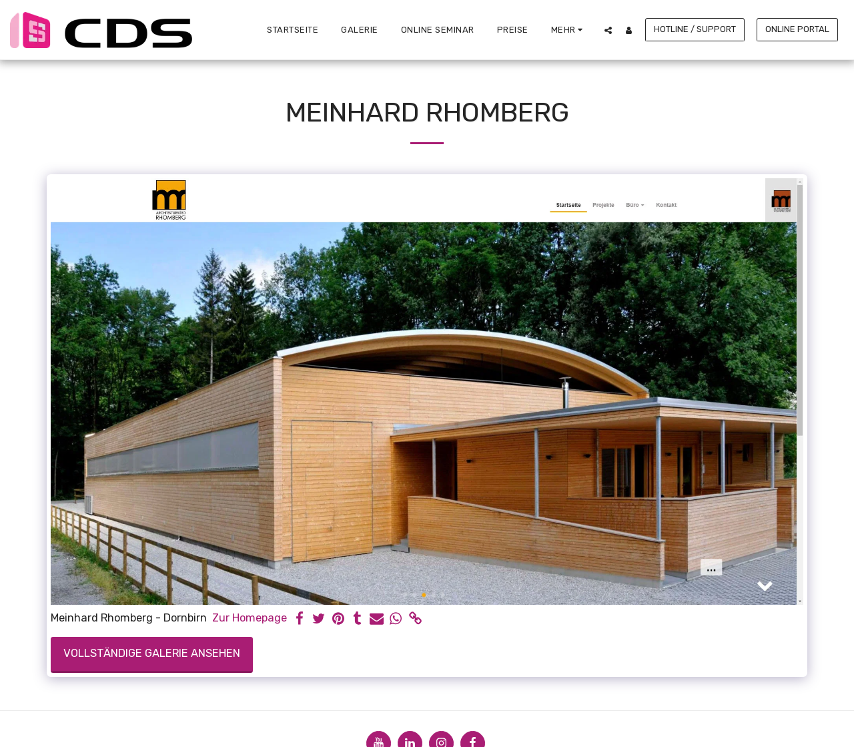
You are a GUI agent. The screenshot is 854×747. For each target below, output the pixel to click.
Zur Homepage (249, 617)
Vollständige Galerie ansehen (151, 653)
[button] (608, 30)
